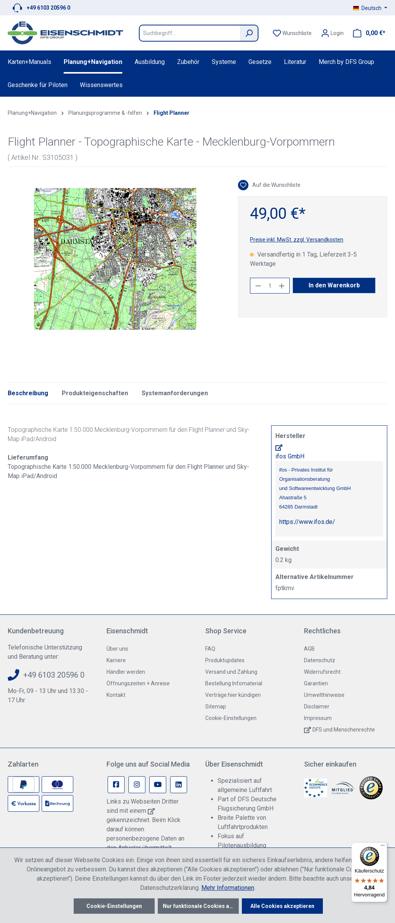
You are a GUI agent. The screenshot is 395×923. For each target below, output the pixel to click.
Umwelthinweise (324, 695)
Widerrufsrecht (322, 672)
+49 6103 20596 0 (48, 8)
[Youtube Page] (158, 785)
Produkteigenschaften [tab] (95, 393)
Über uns (117, 649)
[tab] (28, 393)
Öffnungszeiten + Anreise (138, 683)
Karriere (116, 660)
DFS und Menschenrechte (343, 730)
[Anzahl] (270, 286)
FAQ (210, 649)
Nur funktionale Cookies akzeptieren (201, 906)
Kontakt (115, 695)
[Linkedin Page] (178, 785)
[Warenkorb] (366, 33)
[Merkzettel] (292, 33)
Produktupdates (225, 660)
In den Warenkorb (334, 285)
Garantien (316, 683)
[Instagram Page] (137, 785)
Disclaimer (316, 706)
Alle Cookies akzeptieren (282, 906)
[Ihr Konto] (332, 33)
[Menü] (382, 847)
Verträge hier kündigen (233, 695)
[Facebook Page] (116, 785)
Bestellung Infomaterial (233, 683)
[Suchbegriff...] (189, 33)
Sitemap (215, 706)
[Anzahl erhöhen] (282, 286)
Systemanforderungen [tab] (175, 393)
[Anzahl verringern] (258, 286)
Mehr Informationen (227, 887)
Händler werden (125, 672)
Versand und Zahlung (231, 672)
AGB (309, 649)
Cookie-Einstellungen (231, 718)
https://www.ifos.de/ (307, 521)
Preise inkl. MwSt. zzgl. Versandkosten (296, 240)
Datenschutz (319, 660)
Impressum (318, 718)
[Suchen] (249, 33)
